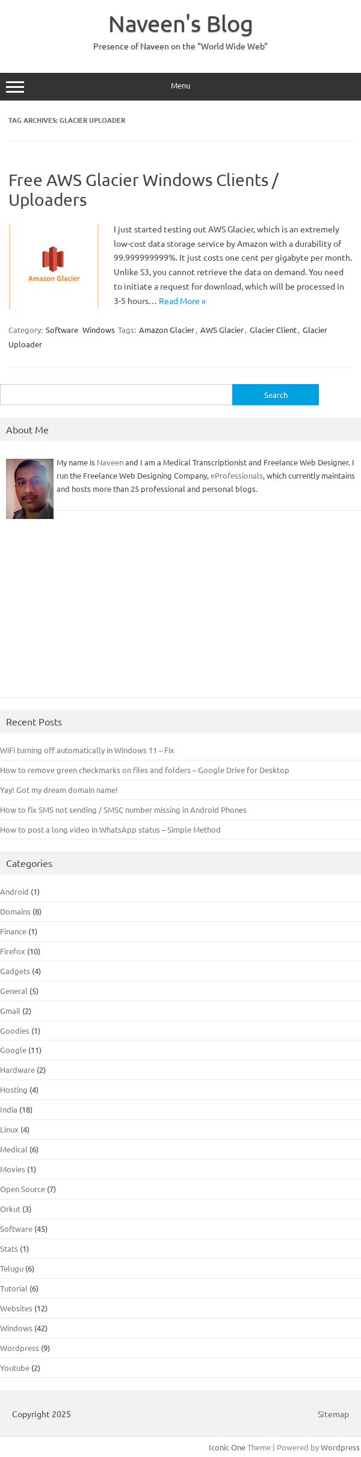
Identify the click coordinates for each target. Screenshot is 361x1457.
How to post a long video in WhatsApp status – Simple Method (110, 829)
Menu (180, 86)
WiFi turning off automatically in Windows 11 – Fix (87, 750)
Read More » (182, 300)
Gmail (10, 1010)
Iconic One (227, 1447)
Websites (16, 1308)
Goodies (14, 1030)
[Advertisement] (180, 610)
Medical (14, 1149)
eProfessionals (237, 475)
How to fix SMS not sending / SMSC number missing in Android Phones (123, 809)
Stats (9, 1248)
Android (14, 891)
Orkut (10, 1209)
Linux (9, 1129)
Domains (15, 911)
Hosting (14, 1089)
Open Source (22, 1189)
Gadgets (15, 971)
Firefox (12, 951)
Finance (13, 931)
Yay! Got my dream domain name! (59, 789)
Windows (98, 330)
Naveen (110, 462)
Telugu (11, 1268)
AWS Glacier (222, 330)
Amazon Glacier (166, 330)
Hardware (17, 1069)
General (14, 991)
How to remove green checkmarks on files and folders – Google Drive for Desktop (144, 770)
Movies (12, 1169)
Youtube (14, 1367)
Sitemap (333, 1413)
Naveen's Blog (180, 23)
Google (13, 1050)
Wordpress (19, 1348)
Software (62, 330)
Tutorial (14, 1288)
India (8, 1109)
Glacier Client (273, 330)
